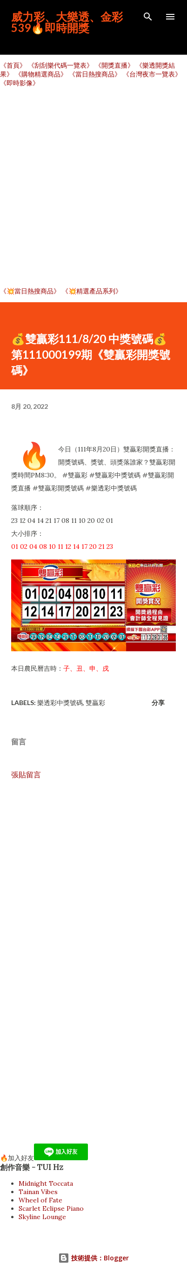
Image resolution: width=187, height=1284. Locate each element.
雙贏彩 (95, 702)
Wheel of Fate (40, 1200)
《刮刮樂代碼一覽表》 (60, 65)
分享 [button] (158, 702)
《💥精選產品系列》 (92, 291)
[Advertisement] (93, 187)
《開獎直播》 (114, 65)
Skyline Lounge (42, 1217)
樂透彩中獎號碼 (60, 702)
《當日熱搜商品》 (95, 74)
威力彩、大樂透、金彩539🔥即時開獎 (67, 22)
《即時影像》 (19, 83)
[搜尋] (148, 16)
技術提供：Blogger (93, 1257)
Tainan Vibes (38, 1192)
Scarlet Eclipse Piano (51, 1208)
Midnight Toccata (46, 1183)
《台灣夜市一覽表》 (152, 74)
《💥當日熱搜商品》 (30, 291)
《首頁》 (13, 65)
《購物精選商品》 (41, 74)
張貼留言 (26, 774)
